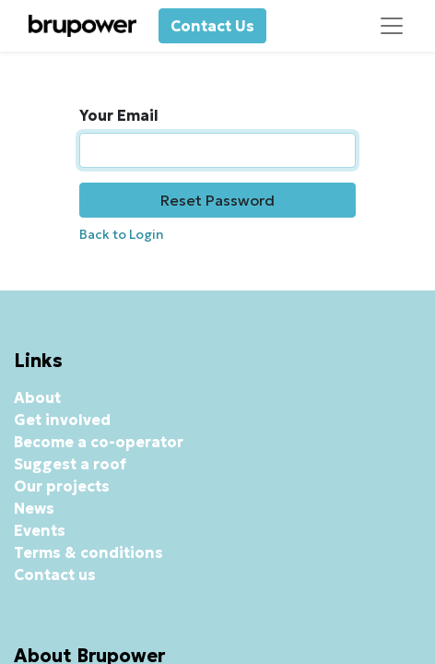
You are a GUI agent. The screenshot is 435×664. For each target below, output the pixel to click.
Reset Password (217, 200)
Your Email (119, 115)
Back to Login (121, 234)
